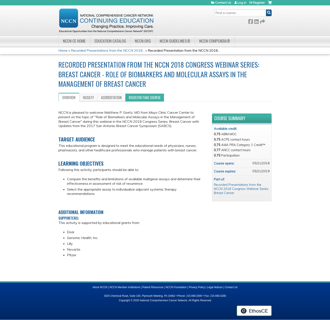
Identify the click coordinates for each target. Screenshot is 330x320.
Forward (262, 20)
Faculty (88, 97)
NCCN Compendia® (214, 41)
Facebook (250, 20)
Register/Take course (144, 97)
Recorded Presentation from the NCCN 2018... (184, 50)
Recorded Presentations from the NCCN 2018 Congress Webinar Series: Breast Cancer (241, 189)
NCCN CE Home (74, 41)
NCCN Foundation (176, 287)
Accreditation (111, 97)
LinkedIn (256, 20)
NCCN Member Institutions (124, 287)
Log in (242, 2)
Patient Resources (152, 287)
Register (259, 2)
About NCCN (99, 287)
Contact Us (223, 2)
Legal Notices (215, 287)
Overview (69, 97)
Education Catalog (110, 41)
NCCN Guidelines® (175, 41)
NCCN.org (143, 41)
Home (63, 50)
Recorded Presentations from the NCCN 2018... (108, 50)
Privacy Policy (197, 287)
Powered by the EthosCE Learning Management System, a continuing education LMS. (254, 311)
